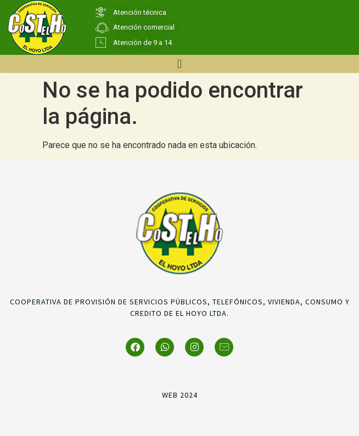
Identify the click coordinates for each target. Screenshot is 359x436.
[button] (179, 64)
